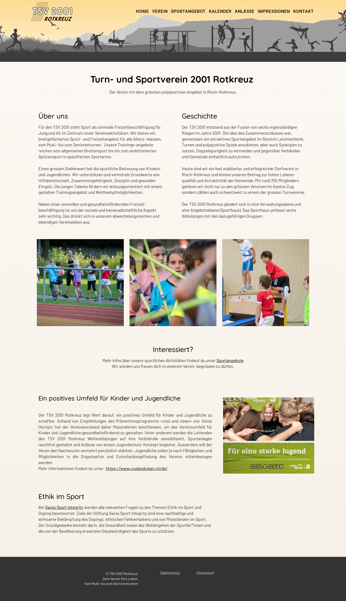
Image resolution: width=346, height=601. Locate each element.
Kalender (220, 11)
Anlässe (244, 11)
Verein (160, 11)
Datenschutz (170, 572)
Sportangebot (188, 11)
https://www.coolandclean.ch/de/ (137, 468)
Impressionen (274, 11)
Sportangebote (230, 360)
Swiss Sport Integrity (64, 507)
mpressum (205, 572)
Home (142, 11)
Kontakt (303, 11)
